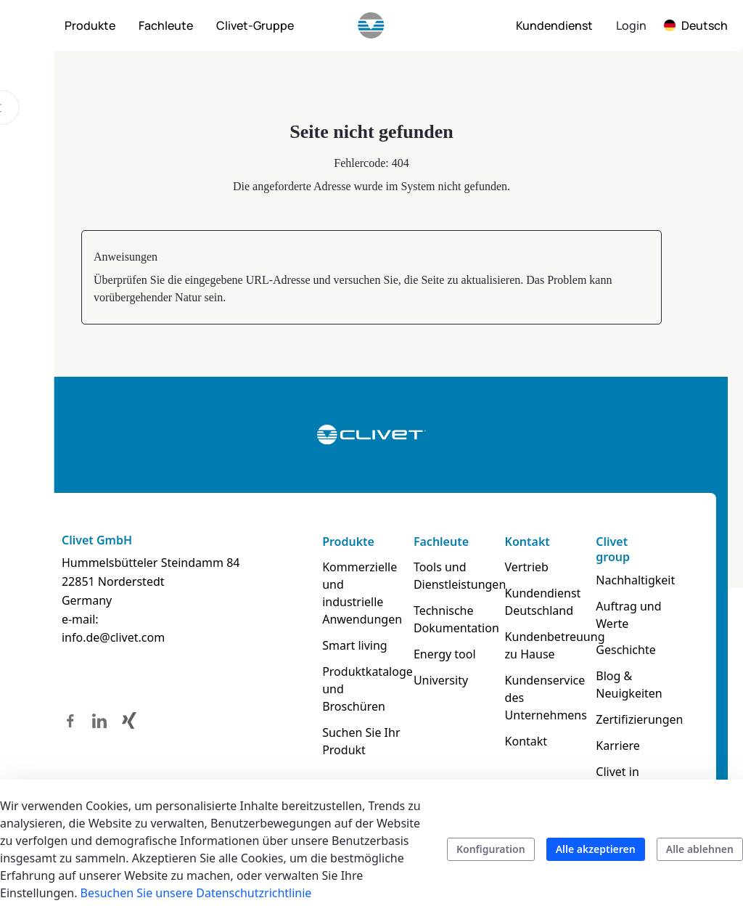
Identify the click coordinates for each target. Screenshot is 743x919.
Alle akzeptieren (596, 849)
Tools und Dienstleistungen (457, 575)
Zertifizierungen (642, 719)
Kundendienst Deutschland (544, 601)
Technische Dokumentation (456, 619)
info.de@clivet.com (109, 637)
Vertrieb (528, 567)
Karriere (621, 745)
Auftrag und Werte (631, 615)
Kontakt (528, 542)
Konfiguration (490, 849)
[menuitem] (90, 25)
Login (631, 25)
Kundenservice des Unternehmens (547, 697)
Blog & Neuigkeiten (632, 684)
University (441, 680)
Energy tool (445, 654)
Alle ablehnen (700, 849)
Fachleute (441, 542)
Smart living (354, 628)
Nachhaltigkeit (638, 580)
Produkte (347, 542)
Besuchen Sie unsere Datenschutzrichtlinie (196, 893)
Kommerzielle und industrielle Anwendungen (364, 584)
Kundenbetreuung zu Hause (549, 645)
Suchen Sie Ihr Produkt (360, 723)
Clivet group (616, 549)
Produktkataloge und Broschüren (364, 671)
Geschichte (628, 650)
